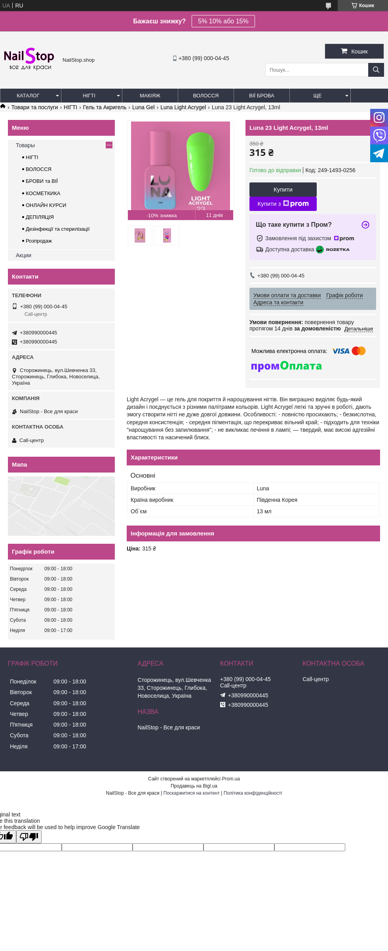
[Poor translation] (29, 836)
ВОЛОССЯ (38, 169)
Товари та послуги (34, 107)
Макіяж (150, 96)
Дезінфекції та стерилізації (57, 229)
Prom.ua (231, 779)
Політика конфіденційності (253, 793)
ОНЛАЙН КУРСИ (46, 205)
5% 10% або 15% (223, 21)
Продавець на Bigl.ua (194, 786)
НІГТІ (70, 107)
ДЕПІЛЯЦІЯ (40, 217)
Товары (25, 145)
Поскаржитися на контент (192, 793)
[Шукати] (376, 70)
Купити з (282, 203)
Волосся (206, 96)
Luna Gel (143, 107)
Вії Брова (261, 96)
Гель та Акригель (105, 107)
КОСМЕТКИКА (43, 193)
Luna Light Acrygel (183, 107)
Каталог (28, 96)
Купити (283, 189)
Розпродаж (39, 241)
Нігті (89, 96)
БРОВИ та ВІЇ (42, 181)
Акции (23, 255)
